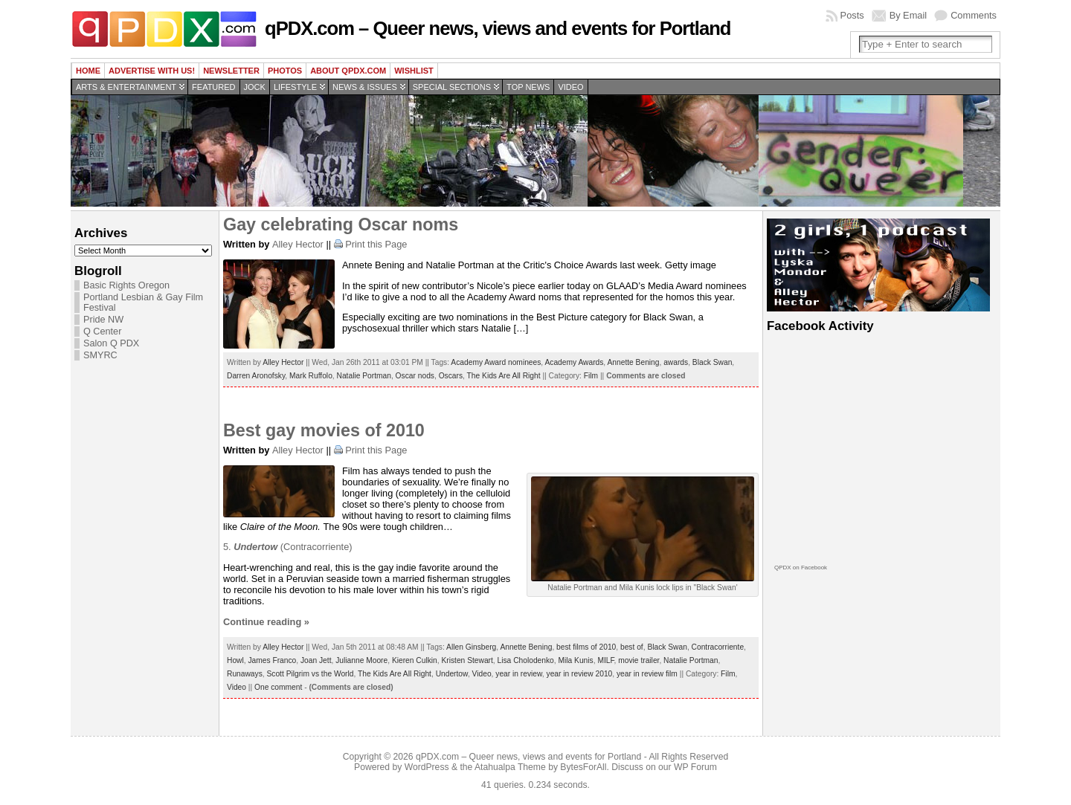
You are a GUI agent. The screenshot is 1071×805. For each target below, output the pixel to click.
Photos (285, 70)
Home (88, 70)
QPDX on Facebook (800, 567)
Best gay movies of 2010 (324, 430)
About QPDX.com (348, 70)
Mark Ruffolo (310, 376)
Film (591, 376)
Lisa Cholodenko (526, 660)
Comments (974, 15)
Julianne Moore (361, 660)
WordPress (427, 767)
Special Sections (452, 87)
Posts (852, 15)
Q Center (102, 331)
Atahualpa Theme (510, 767)
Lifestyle (295, 87)
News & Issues (364, 87)
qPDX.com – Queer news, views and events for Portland (497, 28)
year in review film (647, 674)
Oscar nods (415, 376)
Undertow (452, 674)
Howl (235, 660)
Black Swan (712, 362)
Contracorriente (718, 647)
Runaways (245, 674)
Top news (528, 87)
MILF (605, 660)
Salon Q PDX (111, 343)
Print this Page (376, 244)
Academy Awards (573, 362)
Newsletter (231, 70)
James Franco (272, 660)
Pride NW (103, 319)
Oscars (451, 376)
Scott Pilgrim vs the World (309, 674)
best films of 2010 (586, 647)
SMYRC (100, 355)
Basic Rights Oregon (126, 285)
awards (675, 362)
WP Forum (695, 767)
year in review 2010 (580, 674)
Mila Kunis (575, 660)
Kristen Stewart (466, 660)
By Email (908, 15)
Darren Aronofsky (256, 376)
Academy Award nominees (496, 362)
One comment (278, 687)
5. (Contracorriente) (288, 546)
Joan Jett (316, 660)
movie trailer (638, 660)
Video (570, 87)
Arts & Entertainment (126, 87)
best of (631, 647)
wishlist (414, 70)
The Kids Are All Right (504, 376)
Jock (255, 87)
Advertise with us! (152, 70)
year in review (518, 674)
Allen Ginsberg (471, 647)
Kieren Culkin (414, 660)
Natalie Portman (364, 376)
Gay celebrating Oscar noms (340, 224)
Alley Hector (298, 244)
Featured (213, 87)
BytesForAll (583, 767)
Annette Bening (633, 362)
